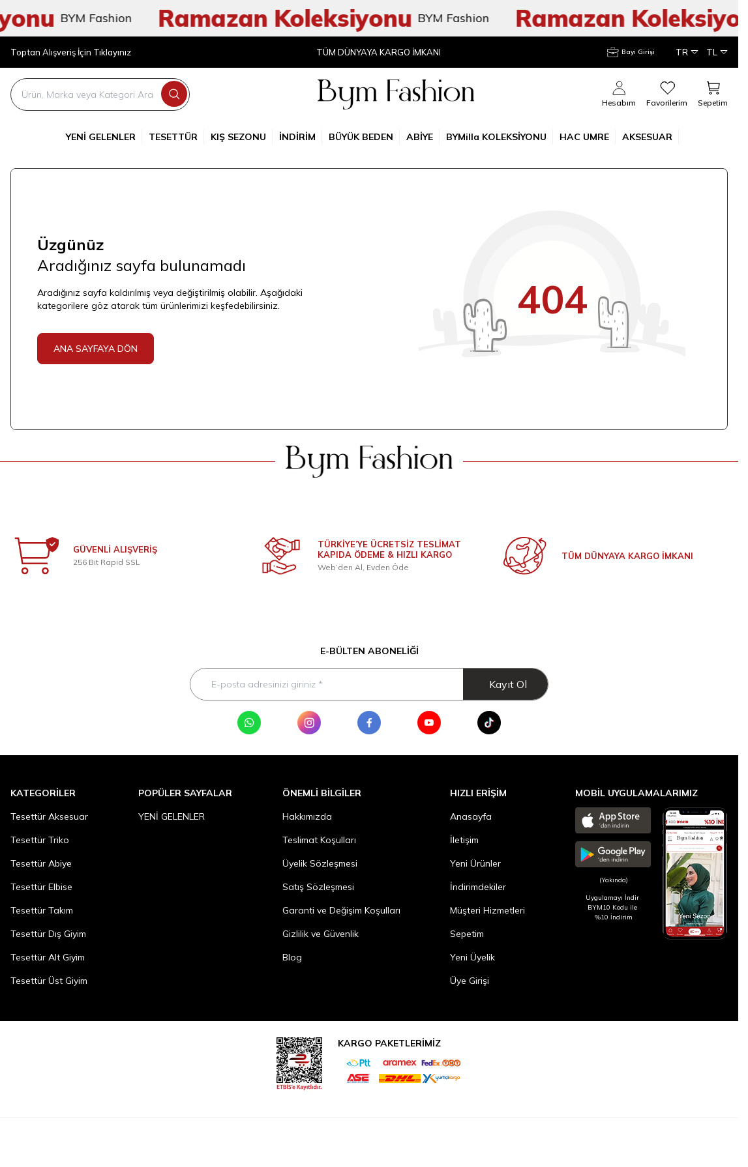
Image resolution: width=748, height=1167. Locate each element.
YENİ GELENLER (104, 137)
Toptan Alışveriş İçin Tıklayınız (70, 52)
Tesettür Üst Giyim (48, 981)
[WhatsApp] (249, 722)
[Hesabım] (631, 52)
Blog (292, 957)
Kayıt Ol (508, 684)
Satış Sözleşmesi (318, 887)
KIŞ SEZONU (242, 137)
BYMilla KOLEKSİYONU (499, 137)
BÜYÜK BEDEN (364, 137)
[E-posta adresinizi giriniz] (369, 684)
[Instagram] (309, 722)
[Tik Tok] (489, 722)
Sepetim (467, 934)
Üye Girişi (469, 981)
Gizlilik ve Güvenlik (320, 934)
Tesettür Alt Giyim (47, 957)
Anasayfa (471, 816)
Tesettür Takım (41, 910)
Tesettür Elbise (41, 887)
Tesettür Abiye (41, 863)
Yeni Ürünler (475, 863)
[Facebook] (369, 722)
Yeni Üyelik (472, 957)
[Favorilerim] (666, 94)
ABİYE (423, 137)
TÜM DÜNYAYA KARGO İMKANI (378, 52)
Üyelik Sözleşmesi (319, 863)
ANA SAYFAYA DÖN (95, 348)
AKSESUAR (650, 137)
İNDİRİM (300, 137)
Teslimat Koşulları (319, 840)
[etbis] (299, 1061)
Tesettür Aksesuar (49, 816)
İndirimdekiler (478, 887)
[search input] (100, 94)
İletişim (464, 840)
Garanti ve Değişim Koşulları (341, 910)
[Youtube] (429, 722)
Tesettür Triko (39, 840)
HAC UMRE (588, 137)
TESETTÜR (176, 137)
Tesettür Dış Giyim (48, 934)
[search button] (174, 94)
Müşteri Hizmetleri (487, 910)
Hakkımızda (307, 816)
